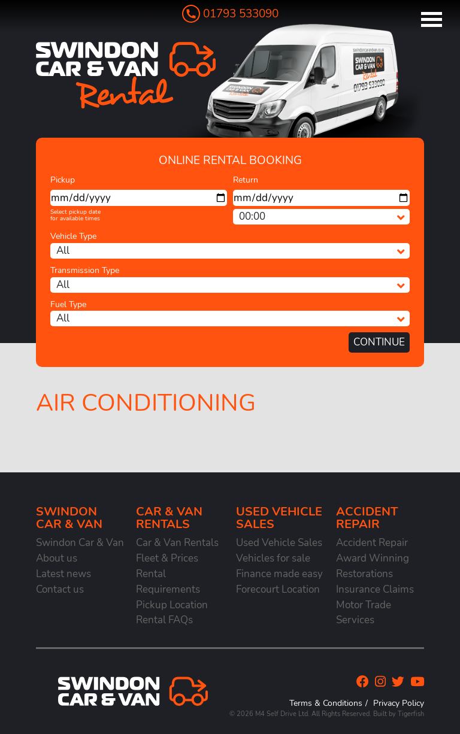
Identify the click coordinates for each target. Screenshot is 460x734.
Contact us (60, 589)
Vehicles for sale (273, 558)
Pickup (62, 180)
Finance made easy (279, 574)
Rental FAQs (164, 620)
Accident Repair (372, 543)
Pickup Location (172, 605)
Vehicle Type (73, 236)
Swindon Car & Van (80, 543)
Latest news (63, 574)
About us (56, 558)
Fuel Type (68, 304)
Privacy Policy (398, 703)
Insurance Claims (375, 589)
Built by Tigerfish (398, 713)
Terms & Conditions (325, 703)
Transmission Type (84, 270)
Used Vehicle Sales (279, 543)
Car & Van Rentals (177, 543)
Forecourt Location (278, 589)
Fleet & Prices (167, 558)
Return (245, 180)
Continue (379, 342)
